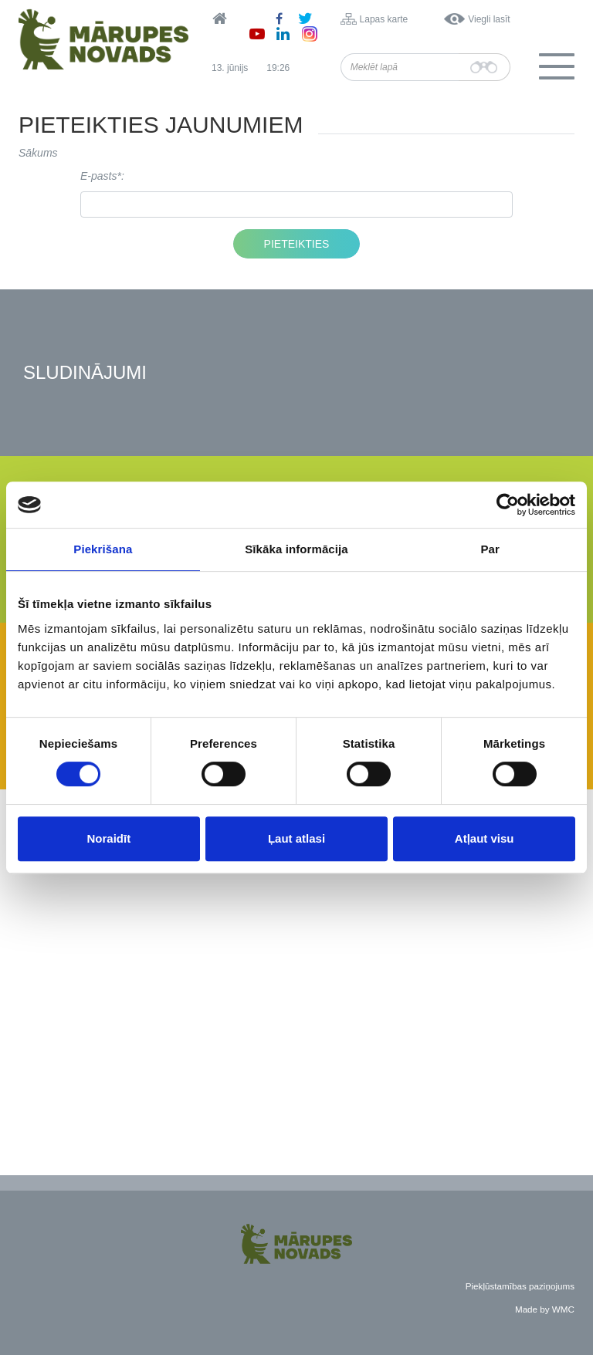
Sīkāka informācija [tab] (296, 549)
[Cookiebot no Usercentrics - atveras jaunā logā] (507, 504)
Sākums (38, 153)
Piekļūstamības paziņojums (520, 1286)
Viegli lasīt (489, 19)
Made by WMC (544, 1309)
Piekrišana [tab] (102, 549)
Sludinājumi (85, 373)
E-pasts (98, 176)
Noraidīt (108, 838)
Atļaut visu (484, 838)
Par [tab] (490, 549)
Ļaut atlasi (296, 838)
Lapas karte (384, 19)
